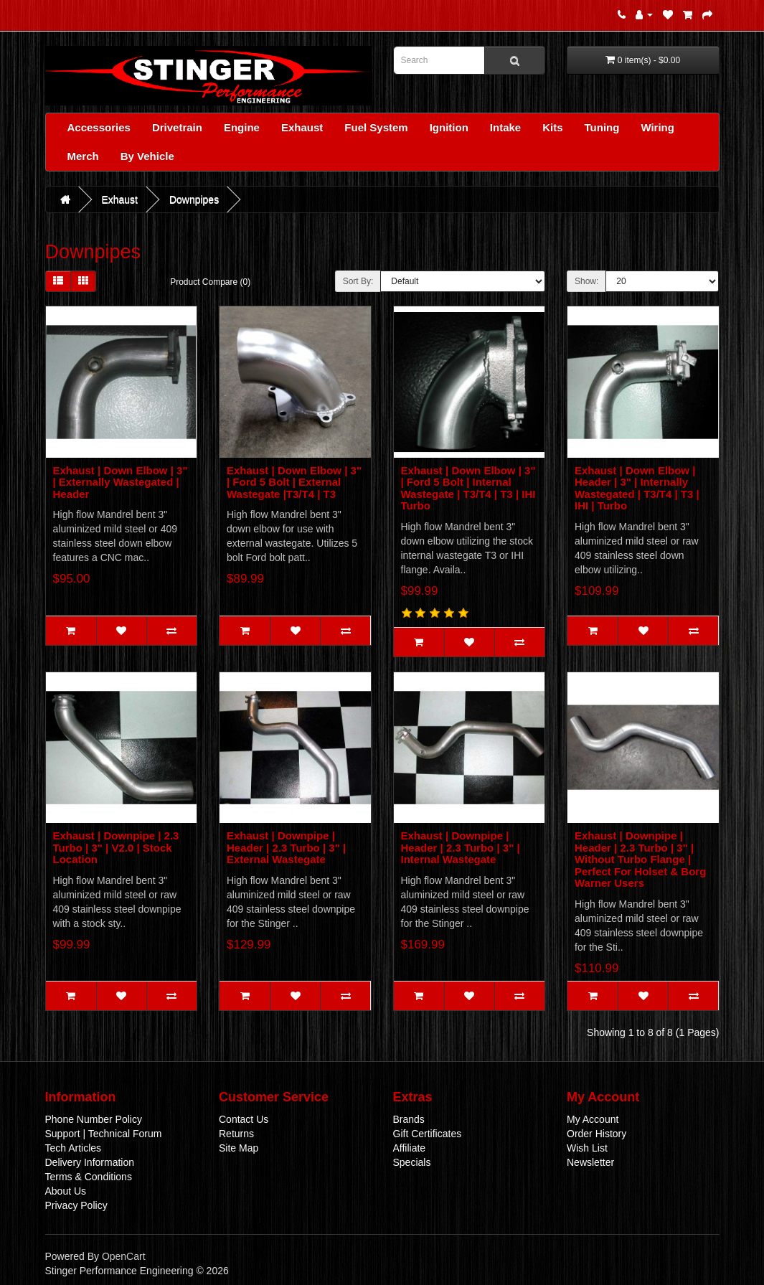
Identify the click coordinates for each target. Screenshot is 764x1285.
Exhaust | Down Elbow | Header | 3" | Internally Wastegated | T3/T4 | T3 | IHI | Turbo (637, 488)
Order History (596, 1133)
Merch (83, 156)
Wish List (587, 1148)
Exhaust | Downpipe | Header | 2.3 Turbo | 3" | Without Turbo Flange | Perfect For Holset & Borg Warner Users (640, 859)
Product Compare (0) (210, 282)
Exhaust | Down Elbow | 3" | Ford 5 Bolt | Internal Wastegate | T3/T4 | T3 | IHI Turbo (468, 488)
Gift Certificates (427, 1133)
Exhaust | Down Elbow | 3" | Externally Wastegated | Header (120, 482)
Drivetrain (177, 127)
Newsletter (590, 1162)
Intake (505, 127)
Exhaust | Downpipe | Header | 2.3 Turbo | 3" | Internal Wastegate (460, 847)
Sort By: (358, 281)
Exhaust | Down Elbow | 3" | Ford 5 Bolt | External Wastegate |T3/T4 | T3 (294, 482)
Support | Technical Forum (103, 1133)
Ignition (449, 127)
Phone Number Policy (93, 1119)
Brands (409, 1119)
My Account (592, 1119)
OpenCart (124, 1256)
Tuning (602, 127)
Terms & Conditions (88, 1176)
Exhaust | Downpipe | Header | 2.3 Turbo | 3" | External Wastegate (286, 847)
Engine (242, 127)
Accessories (99, 127)
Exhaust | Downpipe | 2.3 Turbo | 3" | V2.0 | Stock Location (116, 847)
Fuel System (375, 127)
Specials (412, 1162)
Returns (236, 1133)
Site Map (238, 1148)
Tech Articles (73, 1148)
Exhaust (302, 127)
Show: (586, 281)
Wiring (657, 127)
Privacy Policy (76, 1205)
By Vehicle (147, 156)
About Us (66, 1191)
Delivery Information (90, 1162)
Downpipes (194, 199)
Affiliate (409, 1148)
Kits (552, 127)
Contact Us (243, 1119)
